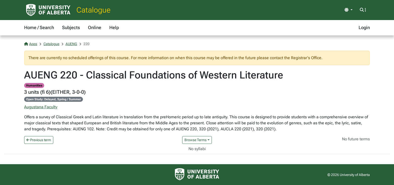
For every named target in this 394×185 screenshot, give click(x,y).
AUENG (71, 44)
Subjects (71, 27)
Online (94, 27)
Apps (30, 44)
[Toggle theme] (348, 10)
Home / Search (39, 27)
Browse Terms (195, 140)
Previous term (38, 140)
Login (364, 27)
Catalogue (93, 10)
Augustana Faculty (40, 107)
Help (114, 27)
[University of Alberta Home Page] (48, 10)
